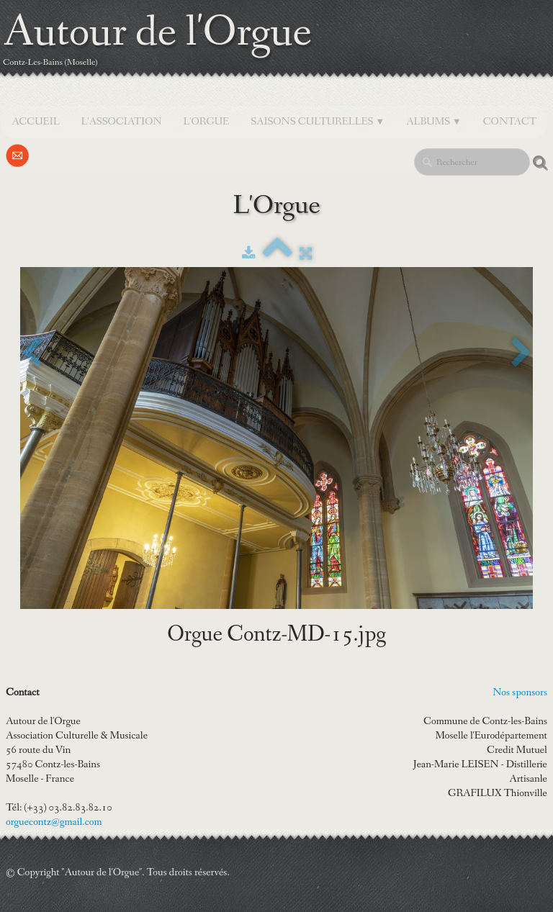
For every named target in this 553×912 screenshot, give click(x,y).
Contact (509, 121)
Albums (434, 121)
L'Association (121, 121)
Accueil (35, 121)
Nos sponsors (520, 692)
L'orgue (207, 121)
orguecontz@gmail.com (54, 822)
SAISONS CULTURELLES (318, 121)
